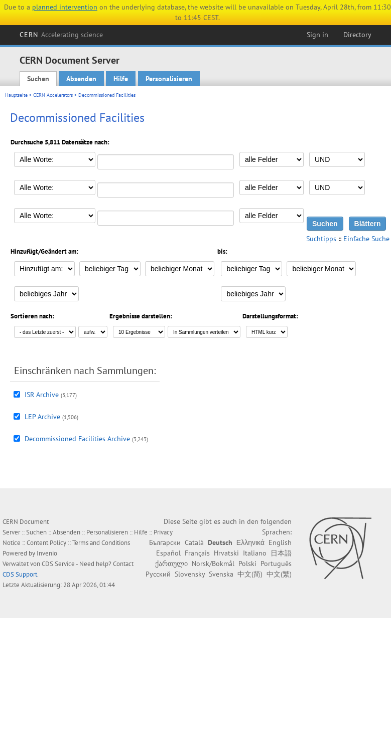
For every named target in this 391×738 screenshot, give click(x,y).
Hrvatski (226, 553)
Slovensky (190, 574)
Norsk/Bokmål (213, 563)
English (280, 542)
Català (194, 542)
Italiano (255, 553)
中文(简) (250, 574)
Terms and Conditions (101, 542)
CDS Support (20, 574)
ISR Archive (42, 394)
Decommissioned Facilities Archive (77, 438)
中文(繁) (279, 574)
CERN (61, 34)
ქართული (171, 563)
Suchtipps (321, 238)
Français (197, 553)
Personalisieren (169, 78)
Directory (357, 34)
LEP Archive (42, 416)
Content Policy (46, 542)
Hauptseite (16, 95)
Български (165, 542)
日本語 (281, 553)
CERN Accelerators (53, 95)
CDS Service (58, 564)
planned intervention (64, 7)
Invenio (47, 553)
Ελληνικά (250, 542)
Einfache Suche (366, 238)
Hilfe (120, 78)
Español (168, 553)
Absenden (81, 78)
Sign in (317, 34)
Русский (158, 574)
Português (276, 563)
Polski (247, 563)
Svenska (221, 574)
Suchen (38, 78)
